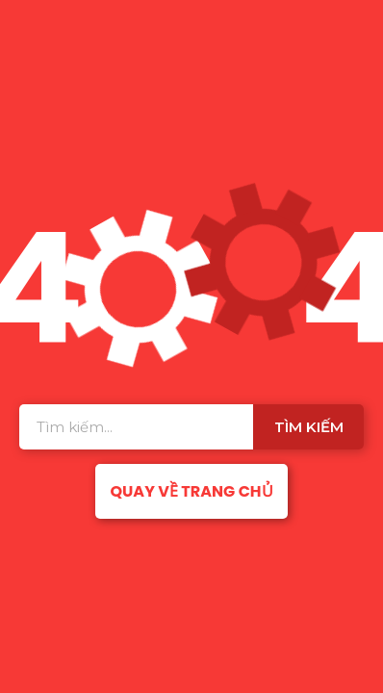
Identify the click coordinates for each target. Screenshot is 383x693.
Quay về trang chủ (191, 491)
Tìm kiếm (309, 427)
